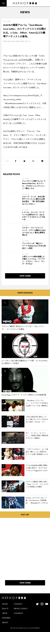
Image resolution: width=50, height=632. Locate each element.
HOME (5, 604)
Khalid (22, 41)
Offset (5, 41)
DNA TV (5, 608)
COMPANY (18, 613)
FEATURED (6, 618)
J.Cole (13, 41)
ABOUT (5, 622)
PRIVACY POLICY (21, 608)
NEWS (4, 613)
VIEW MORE (25, 276)
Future (9, 41)
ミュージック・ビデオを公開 (18, 59)
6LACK (17, 41)
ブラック (27, 41)
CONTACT (18, 604)
